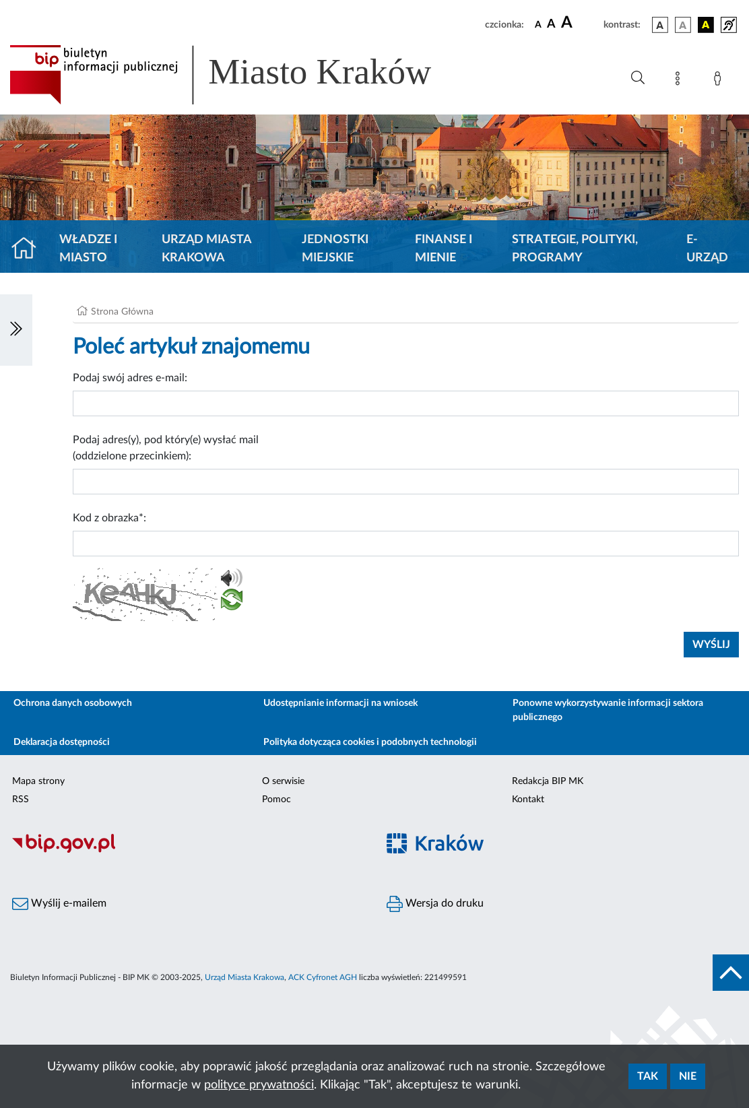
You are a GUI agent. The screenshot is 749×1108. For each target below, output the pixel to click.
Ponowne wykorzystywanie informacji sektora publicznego (608, 710)
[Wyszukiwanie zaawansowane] (638, 78)
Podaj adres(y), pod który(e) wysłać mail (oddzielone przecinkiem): (166, 447)
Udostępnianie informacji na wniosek (340, 703)
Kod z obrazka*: (109, 518)
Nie (687, 1076)
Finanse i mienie (443, 249)
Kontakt (528, 799)
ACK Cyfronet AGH (322, 977)
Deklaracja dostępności (61, 742)
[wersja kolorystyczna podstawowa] (660, 25)
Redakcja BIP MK (547, 781)
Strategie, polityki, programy (575, 249)
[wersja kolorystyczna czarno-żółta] (706, 25)
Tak (647, 1076)
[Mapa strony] (680, 81)
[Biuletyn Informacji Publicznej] (187, 850)
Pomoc (276, 799)
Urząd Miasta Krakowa (206, 249)
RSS (20, 799)
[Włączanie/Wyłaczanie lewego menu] (16, 330)
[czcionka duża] (580, 23)
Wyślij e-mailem (59, 904)
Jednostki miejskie (335, 249)
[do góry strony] (731, 972)
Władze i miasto (88, 249)
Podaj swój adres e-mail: (130, 377)
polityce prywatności (259, 1085)
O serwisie (283, 781)
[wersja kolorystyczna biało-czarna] (683, 25)
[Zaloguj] (720, 81)
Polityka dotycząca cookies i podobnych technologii (370, 742)
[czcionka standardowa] (538, 24)
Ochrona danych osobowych (72, 703)
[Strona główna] (29, 249)
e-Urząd (707, 249)
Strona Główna (122, 312)
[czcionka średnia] (551, 24)
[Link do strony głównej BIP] (239, 74)
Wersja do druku (435, 904)
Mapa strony (38, 781)
